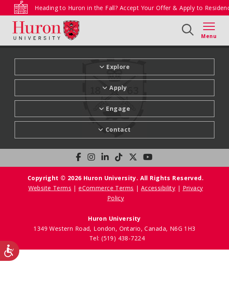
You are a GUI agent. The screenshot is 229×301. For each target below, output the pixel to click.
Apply (118, 88)
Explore (118, 67)
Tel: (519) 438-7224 (117, 238)
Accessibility (158, 188)
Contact (118, 129)
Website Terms (49, 188)
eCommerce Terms (105, 188)
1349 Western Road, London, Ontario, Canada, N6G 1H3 (114, 228)
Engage (118, 108)
